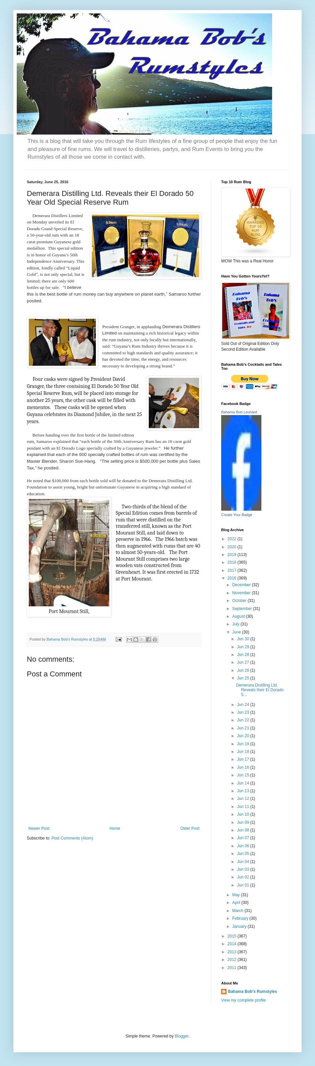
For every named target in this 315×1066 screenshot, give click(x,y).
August (239, 616)
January (240, 926)
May (236, 895)
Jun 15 (243, 775)
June (237, 632)
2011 (233, 967)
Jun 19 (243, 744)
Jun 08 (243, 830)
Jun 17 (243, 759)
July (236, 624)
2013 (233, 952)
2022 (233, 539)
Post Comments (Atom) (72, 838)
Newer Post (38, 828)
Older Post (189, 828)
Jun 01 (243, 885)
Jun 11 (243, 806)
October (240, 600)
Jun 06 (243, 846)
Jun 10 (243, 814)
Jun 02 (243, 877)
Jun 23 (243, 712)
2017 (233, 570)
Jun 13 (243, 791)
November (242, 593)
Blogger (181, 1036)
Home (115, 828)
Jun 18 (243, 751)
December (242, 584)
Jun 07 (243, 837)
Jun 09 (243, 822)
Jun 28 (243, 654)
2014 (233, 944)
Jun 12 (243, 798)
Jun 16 (243, 767)
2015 (233, 936)
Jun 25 (243, 678)
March (238, 910)
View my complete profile (243, 1000)
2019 (233, 554)
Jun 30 (243, 639)
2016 (233, 578)
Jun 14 (243, 783)
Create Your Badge (236, 515)
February (240, 918)
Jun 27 (243, 662)
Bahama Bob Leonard (239, 412)
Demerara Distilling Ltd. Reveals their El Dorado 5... (260, 690)
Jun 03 (243, 869)
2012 (233, 959)
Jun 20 (243, 735)
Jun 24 (243, 704)
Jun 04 (243, 861)
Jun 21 (243, 728)
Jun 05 (243, 853)
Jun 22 (243, 720)
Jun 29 (243, 647)
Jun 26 (243, 670)
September (242, 608)
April (236, 902)
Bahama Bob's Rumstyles (252, 991)
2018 (233, 562)
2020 (233, 547)
